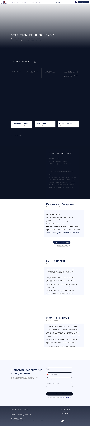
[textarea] (59, 384)
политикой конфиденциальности (66, 397)
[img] (76, 2)
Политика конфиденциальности (18, 423)
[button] (61, 242)
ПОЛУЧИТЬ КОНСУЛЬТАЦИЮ (59, 394)
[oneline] (59, 379)
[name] (59, 369)
